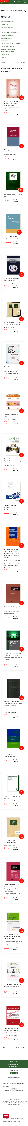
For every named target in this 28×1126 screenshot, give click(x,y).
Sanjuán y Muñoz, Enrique (10, 800)
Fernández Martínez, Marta (10, 1035)
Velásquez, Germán (8, 110)
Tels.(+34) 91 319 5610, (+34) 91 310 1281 (14, 1102)
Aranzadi (6, 196)
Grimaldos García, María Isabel (11, 283)
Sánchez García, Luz (9, 327)
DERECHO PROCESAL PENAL (8, 49)
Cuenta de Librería (13, 1063)
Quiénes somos (13, 1061)
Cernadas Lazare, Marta (10, 756)
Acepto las (14, 1090)
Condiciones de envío (14, 1066)
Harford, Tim (7, 989)
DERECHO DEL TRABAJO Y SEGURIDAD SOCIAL (12, 30)
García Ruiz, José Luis (9, 465)
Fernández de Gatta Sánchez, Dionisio (13, 941)
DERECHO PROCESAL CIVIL (7, 46)
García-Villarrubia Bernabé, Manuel (12, 373)
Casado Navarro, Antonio (12, 238)
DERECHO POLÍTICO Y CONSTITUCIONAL (10, 43)
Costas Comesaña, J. (9, 891)
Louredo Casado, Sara (9, 845)
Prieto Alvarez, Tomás (9, 613)
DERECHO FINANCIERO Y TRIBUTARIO (10, 32)
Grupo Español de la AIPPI (10, 712)
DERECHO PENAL (5, 41)
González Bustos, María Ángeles (12, 943)
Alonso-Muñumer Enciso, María (11, 371)
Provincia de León (5, 54)
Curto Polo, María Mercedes (10, 560)
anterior (3, 62)
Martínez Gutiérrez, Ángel (10, 154)
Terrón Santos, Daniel (9, 944)
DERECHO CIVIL (5, 24)
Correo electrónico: (7, 1086)
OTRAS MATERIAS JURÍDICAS (8, 52)
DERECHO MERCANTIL (6, 38)
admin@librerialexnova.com (14, 1104)
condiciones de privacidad (17, 1090)
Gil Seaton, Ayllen (8, 509)
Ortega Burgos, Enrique (9, 375)
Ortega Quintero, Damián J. (10, 419)
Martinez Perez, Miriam (9, 662)
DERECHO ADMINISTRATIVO (7, 21)
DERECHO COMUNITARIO (7, 27)
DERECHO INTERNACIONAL (7, 35)
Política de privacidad (13, 1064)
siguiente (23, 62)
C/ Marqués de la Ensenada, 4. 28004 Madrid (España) (14, 1101)
